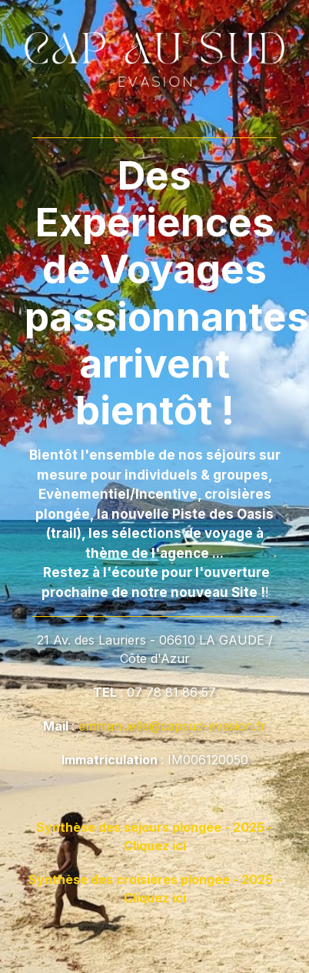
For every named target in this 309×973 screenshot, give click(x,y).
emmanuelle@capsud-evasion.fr (172, 726)
